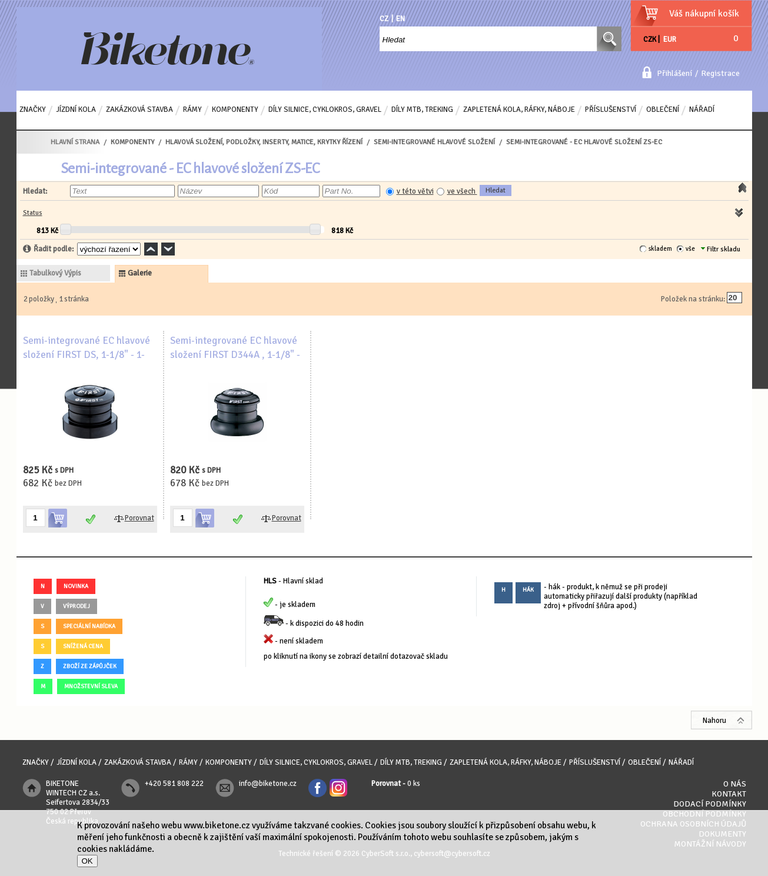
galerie (140, 273)
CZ (384, 19)
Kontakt (729, 794)
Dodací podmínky (709, 804)
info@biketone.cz (268, 783)
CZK (649, 39)
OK (87, 861)
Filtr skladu (720, 249)
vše (690, 249)
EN (400, 19)
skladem (660, 249)
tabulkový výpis (55, 273)
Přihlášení (674, 73)
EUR (669, 39)
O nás (734, 784)
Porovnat (139, 518)
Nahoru (714, 720)
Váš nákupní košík (704, 13)
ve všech (462, 191)
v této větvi (415, 191)
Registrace (720, 73)
